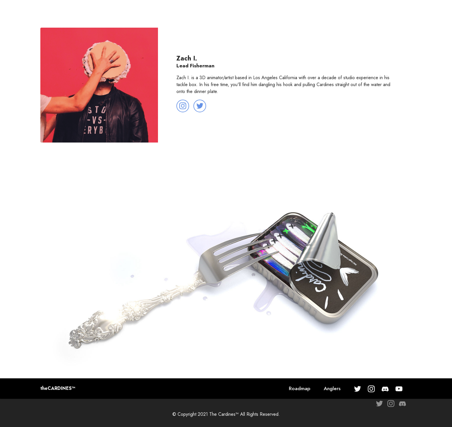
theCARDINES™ (57, 388)
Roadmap (299, 388)
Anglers (332, 388)
